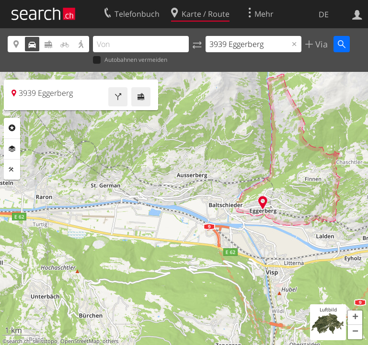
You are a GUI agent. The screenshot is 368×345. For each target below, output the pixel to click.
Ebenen (12, 149)
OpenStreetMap (80, 341)
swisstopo (45, 341)
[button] (355, 317)
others (110, 341)
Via (320, 44)
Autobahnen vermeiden (130, 60)
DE (324, 14)
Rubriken (12, 128)
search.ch (18, 341)
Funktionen (12, 170)
